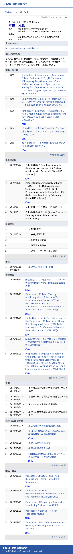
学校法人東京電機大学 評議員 (42, 404)
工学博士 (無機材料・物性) (41, 266)
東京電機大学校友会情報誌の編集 (44, 425)
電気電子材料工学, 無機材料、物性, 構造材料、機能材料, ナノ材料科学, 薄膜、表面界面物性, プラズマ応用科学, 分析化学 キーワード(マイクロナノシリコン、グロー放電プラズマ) (36, 61)
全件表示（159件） (58, 377)
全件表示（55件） (59, 154)
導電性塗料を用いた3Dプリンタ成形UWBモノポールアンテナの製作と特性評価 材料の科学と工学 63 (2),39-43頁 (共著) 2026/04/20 (44, 102)
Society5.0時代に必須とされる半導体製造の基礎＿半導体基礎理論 (46, 433)
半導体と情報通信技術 (39, 442)
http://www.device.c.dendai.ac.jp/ (22, 48)
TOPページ (10, 12)
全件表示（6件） (59, 465)
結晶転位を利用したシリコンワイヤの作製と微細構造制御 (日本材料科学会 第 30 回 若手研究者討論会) (45, 342)
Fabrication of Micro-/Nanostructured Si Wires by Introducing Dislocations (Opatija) (45, 525)
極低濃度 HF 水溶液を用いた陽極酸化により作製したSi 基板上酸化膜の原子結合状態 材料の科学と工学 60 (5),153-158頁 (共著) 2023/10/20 (44, 115)
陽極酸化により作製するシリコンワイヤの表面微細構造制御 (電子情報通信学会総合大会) (45, 282)
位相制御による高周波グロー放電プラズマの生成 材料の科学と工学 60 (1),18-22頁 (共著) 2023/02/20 (43, 131)
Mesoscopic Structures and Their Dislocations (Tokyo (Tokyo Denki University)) (42, 478)
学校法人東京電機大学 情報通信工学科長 (48, 396)
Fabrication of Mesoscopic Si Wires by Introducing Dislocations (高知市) (44, 504)
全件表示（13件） (59, 256)
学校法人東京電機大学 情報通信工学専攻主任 (48, 414)
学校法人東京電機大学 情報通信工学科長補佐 (48, 389)
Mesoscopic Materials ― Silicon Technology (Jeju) (41, 512)
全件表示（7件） (59, 537)
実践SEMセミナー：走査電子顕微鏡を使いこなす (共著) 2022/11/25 (43, 144)
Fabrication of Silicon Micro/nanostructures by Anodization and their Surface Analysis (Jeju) (44, 493)
